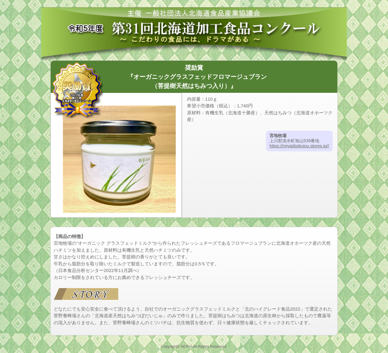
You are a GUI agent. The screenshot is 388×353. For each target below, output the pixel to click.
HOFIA (186, 347)
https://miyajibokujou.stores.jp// (299, 145)
